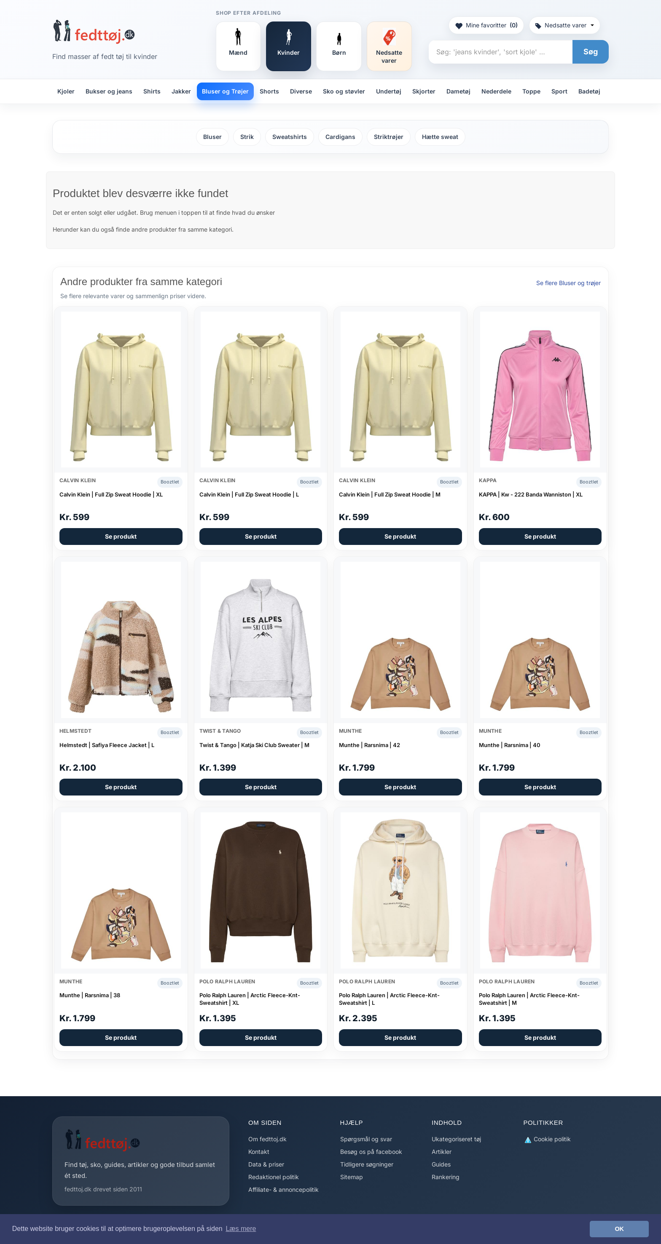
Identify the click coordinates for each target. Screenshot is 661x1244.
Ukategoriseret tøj (456, 1139)
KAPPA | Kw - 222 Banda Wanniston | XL (531, 494)
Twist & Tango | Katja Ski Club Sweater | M (254, 745)
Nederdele (496, 91)
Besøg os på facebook (371, 1151)
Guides (441, 1164)
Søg (590, 51)
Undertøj (388, 91)
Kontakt (258, 1151)
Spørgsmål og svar (366, 1139)
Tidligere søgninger (366, 1164)
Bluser (212, 136)
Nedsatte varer (564, 25)
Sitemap (351, 1176)
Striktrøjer (388, 136)
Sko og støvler (344, 91)
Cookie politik (547, 1139)
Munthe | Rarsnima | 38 (89, 995)
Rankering (445, 1176)
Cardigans (340, 136)
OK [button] (619, 1228)
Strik (247, 136)
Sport (559, 91)
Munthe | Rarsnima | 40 (509, 745)
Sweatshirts (289, 136)
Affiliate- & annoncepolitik (283, 1189)
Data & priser (266, 1164)
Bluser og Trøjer (225, 91)
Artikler (441, 1151)
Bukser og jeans (109, 91)
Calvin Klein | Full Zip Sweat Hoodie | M (390, 494)
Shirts (152, 91)
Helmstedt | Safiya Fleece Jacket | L (106, 745)
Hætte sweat (440, 136)
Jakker (181, 91)
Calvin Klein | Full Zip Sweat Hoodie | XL (111, 494)
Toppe (531, 91)
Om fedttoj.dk (267, 1139)
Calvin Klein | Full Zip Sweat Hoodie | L (249, 494)
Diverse (301, 91)
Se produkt (121, 536)
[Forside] (93, 31)
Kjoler (66, 91)
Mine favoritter (486, 25)
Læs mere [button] (241, 1228)
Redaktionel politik (273, 1176)
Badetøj (589, 91)
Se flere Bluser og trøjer (568, 282)
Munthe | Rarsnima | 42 (369, 745)
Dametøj (458, 91)
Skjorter (423, 91)
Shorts (269, 91)
